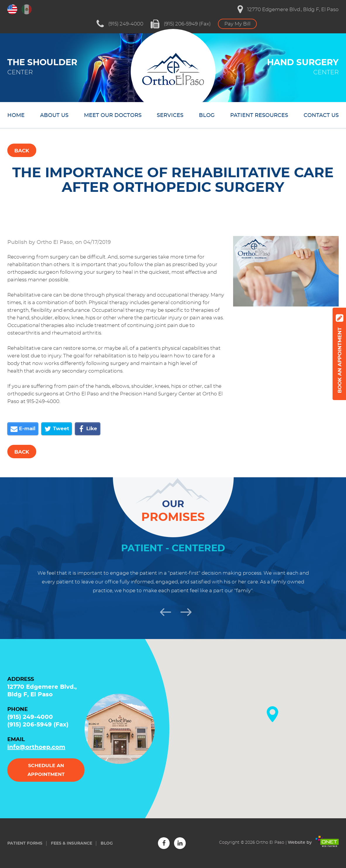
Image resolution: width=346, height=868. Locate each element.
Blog (207, 115)
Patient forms (24, 843)
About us (54, 115)
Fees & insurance (71, 843)
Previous (163, 611)
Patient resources (259, 115)
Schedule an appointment (46, 770)
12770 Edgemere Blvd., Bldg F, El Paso (288, 9)
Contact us (321, 115)
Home (16, 115)
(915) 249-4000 (120, 24)
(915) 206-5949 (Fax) (181, 24)
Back (21, 150)
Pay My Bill (237, 23)
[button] (272, 714)
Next (183, 611)
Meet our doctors (113, 115)
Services (170, 115)
